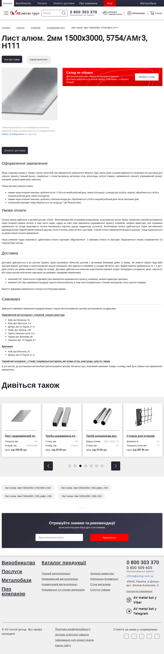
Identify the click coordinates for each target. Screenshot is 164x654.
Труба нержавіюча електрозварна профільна (62, 436)
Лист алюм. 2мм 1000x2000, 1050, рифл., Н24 (84, 487)
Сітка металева (100, 584)
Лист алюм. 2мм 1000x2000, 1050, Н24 (81, 496)
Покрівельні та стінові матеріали (63, 589)
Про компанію (13, 591)
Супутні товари (100, 589)
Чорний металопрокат (56, 573)
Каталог (8, 3)
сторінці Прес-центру (12, 242)
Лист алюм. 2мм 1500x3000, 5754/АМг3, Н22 (28, 487)
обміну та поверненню (13, 134)
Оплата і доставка (64, 3)
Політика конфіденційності (72, 629)
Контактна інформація (140, 591)
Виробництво (23, 3)
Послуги (42, 3)
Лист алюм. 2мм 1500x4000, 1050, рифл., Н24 (28, 496)
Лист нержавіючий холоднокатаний (21, 436)
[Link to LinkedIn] (149, 636)
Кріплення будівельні (104, 579)
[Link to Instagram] (134, 636)
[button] (48, 466)
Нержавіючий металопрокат (60, 579)
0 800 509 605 (139, 568)
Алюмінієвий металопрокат (60, 584)
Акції (110, 3)
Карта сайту (63, 645)
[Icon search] (64, 13)
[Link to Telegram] (141, 636)
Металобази (17, 580)
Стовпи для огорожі (141, 436)
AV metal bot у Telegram (142, 611)
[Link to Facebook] (126, 636)
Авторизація (138, 13)
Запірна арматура (102, 573)
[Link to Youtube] (157, 636)
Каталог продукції (64, 562)
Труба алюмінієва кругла (102, 436)
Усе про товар (12, 59)
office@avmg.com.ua (140, 576)
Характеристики (38, 59)
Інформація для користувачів (74, 640)
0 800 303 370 (83, 12)
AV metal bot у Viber (142, 600)
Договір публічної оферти (72, 634)
